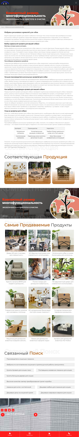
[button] (71, 172)
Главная (2, 27)
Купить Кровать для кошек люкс (19, 370)
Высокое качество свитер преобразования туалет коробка (29, 381)
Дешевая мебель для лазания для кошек (55, 387)
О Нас (49, 434)
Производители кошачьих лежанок (20, 359)
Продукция (29, 434)
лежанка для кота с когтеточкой (19, 387)
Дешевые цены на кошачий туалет (20, 393)
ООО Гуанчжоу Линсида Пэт (16, 147)
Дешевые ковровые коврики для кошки (56, 393)
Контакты (69, 434)
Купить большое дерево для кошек (20, 376)
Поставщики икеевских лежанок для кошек (55, 370)
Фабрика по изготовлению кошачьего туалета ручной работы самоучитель (35, 365)
